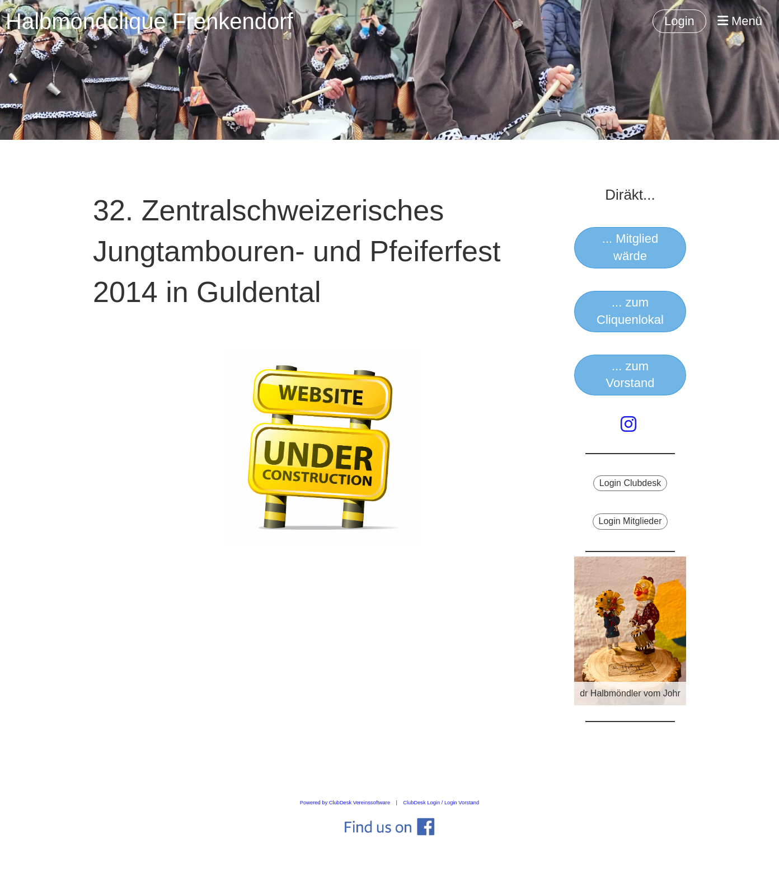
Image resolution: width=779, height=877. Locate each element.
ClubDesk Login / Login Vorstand (441, 802)
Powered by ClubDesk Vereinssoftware (345, 802)
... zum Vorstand (630, 374)
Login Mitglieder (630, 521)
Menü (739, 21)
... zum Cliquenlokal (630, 311)
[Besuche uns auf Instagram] (628, 424)
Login (679, 21)
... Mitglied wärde (630, 247)
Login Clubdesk (630, 483)
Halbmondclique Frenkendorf (149, 21)
